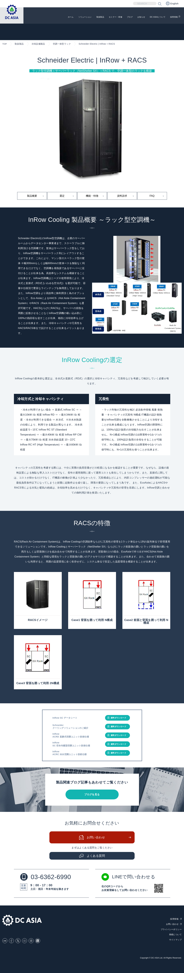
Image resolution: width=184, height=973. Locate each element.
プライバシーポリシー (171, 930)
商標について (175, 935)
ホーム (47, 17)
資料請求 (122, 196)
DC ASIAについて (153, 17)
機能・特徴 (92, 196)
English (172, 3)
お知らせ (133, 17)
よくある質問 (95, 856)
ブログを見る (92, 794)
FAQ (151, 196)
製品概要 (32, 196)
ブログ (119, 17)
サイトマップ (175, 940)
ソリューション (64, 17)
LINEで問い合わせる (129, 877)
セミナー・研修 (102, 17)
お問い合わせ (95, 838)
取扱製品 (83, 17)
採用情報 (173, 17)
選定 (62, 196)
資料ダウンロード (118, 718)
